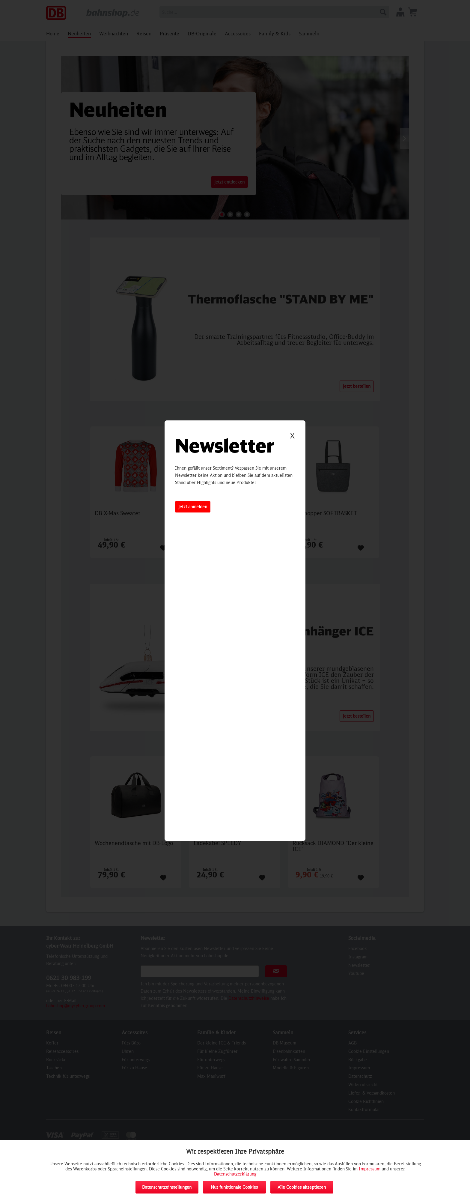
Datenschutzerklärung (235, 1173)
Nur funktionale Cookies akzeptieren (234, 1189)
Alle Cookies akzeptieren (302, 1187)
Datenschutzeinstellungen (167, 1187)
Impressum (369, 1168)
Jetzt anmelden (192, 506)
